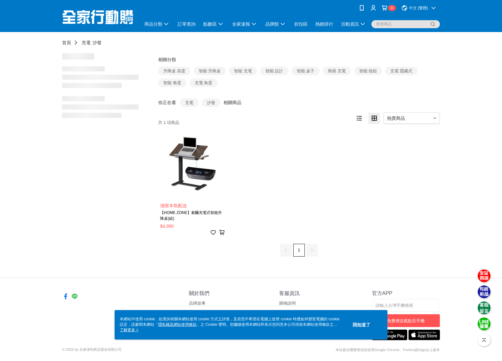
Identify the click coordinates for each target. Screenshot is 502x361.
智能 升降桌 (210, 71)
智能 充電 (243, 71)
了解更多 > (129, 330)
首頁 (66, 42)
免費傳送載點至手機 (406, 320)
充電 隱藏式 (401, 71)
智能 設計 (274, 71)
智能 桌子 (306, 71)
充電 (86, 42)
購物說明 (287, 303)
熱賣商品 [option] (396, 118)
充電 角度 (204, 82)
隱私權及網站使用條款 (177, 324)
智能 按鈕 (368, 71)
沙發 (97, 42)
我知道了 (361, 324)
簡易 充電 (337, 71)
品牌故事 (197, 303)
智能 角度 (172, 82)
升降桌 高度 (174, 71)
